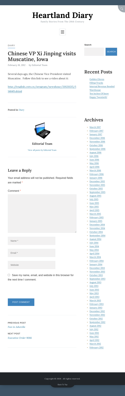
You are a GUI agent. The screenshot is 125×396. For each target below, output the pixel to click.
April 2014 (94, 253)
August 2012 (95, 325)
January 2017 (96, 134)
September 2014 (97, 235)
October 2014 (96, 232)
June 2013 (94, 289)
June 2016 (94, 159)
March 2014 (95, 257)
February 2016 (97, 174)
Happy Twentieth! (98, 97)
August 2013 (95, 282)
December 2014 (97, 224)
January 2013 (96, 307)
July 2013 (94, 286)
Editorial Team (39, 65)
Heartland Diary (62, 15)
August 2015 (95, 195)
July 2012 (94, 329)
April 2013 (94, 296)
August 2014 (95, 239)
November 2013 (97, 271)
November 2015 (97, 185)
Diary (11, 45)
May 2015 (94, 206)
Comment (14, 190)
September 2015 (97, 192)
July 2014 (94, 242)
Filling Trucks (96, 82)
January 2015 (96, 221)
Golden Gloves (97, 79)
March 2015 (95, 213)
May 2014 (94, 249)
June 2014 (94, 246)
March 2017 (95, 127)
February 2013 (97, 304)
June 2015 (94, 203)
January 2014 (96, 264)
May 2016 (94, 163)
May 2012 (94, 336)
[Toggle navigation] (62, 32)
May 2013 (94, 293)
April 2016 (94, 166)
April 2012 (94, 340)
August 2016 (95, 152)
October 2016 (96, 145)
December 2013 (97, 268)
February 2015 (97, 217)
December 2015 (97, 181)
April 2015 (94, 210)
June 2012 (94, 333)
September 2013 (97, 278)
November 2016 (97, 141)
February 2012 (97, 347)
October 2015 (96, 188)
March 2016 (95, 170)
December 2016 (97, 138)
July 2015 (94, 199)
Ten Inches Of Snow (99, 93)
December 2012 (97, 311)
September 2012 (97, 322)
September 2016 (97, 149)
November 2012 (97, 314)
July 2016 (94, 156)
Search (87, 45)
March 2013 (95, 300)
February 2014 (97, 260)
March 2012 (95, 343)
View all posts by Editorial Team (42, 150)
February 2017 (96, 130)
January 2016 (96, 177)
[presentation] (30, 291)
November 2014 (97, 228)
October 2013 (96, 275)
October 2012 (96, 318)
